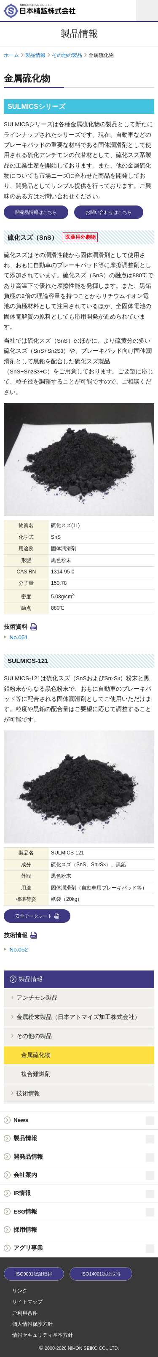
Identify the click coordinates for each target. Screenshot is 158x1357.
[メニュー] (147, 10)
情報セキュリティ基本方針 (42, 1335)
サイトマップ (27, 1302)
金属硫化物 (36, 1055)
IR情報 (83, 1194)
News (83, 1120)
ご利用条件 (24, 1313)
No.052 (19, 949)
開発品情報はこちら (36, 212)
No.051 (19, 637)
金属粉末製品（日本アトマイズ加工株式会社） (78, 1017)
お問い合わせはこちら (109, 212)
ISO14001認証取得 (101, 1273)
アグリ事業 (83, 1248)
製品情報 (35, 55)
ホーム (11, 55)
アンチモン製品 (37, 998)
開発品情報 (83, 1157)
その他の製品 (67, 55)
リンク (19, 1291)
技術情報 (28, 1093)
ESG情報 (83, 1212)
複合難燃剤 (36, 1074)
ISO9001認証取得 (34, 1273)
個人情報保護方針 (32, 1324)
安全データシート (33, 916)
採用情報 (25, 1230)
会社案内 (83, 1175)
